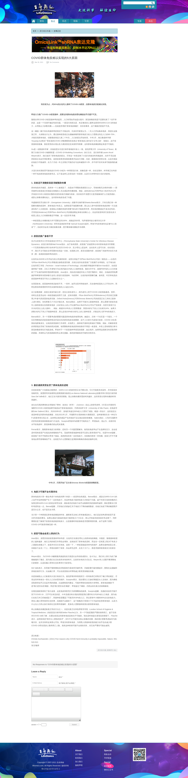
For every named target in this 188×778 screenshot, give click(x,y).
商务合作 (107, 754)
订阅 (153, 7)
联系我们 (79, 758)
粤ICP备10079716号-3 (50, 769)
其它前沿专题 (45, 31)
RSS (147, 7)
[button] (34, 689)
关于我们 (79, 754)
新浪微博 (150, 7)
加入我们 (79, 762)
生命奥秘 (45, 9)
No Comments (54, 62)
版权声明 (79, 765)
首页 (34, 31)
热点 (115, 650)
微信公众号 (108, 770)
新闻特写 (110, 650)
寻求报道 (107, 758)
